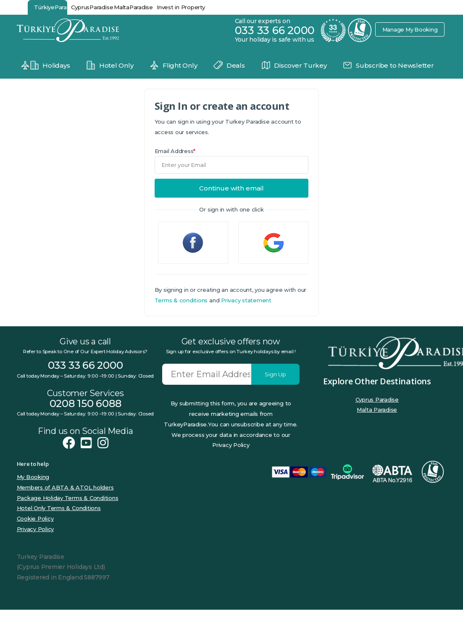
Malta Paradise (377, 409)
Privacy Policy (35, 529)
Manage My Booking (409, 29)
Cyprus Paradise (377, 399)
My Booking (33, 476)
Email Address (175, 151)
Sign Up (275, 374)
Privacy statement (246, 300)
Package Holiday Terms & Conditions (67, 497)
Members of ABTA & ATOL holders (65, 487)
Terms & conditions (181, 300)
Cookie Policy (35, 518)
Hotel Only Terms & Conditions (59, 508)
